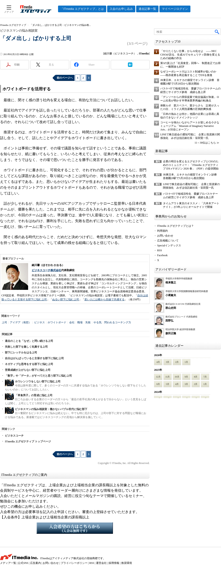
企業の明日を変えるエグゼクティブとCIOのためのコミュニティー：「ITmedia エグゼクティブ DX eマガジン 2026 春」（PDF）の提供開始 (191, 165)
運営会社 (101, 563)
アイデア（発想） (20, 322)
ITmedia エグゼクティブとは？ (175, 225)
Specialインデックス (169, 245)
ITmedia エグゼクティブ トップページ (28, 441)
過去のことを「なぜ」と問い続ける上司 (29, 340)
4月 (158, 362)
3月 (167, 362)
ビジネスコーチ (14, 435)
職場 (80, 322)
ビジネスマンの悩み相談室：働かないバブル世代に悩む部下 (51, 409)
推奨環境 (126, 563)
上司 (4, 322)
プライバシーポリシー (74, 563)
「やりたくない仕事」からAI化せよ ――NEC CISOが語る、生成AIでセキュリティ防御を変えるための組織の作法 (190, 54)
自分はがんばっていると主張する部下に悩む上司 (34, 358)
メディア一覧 (8, 563)
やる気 (98, 322)
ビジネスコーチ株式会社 (46, 270)
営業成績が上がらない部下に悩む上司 (27, 369)
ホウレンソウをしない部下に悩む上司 (37, 381)
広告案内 (35, 563)
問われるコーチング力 (117, 322)
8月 (195, 376)
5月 (167, 384)
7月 (205, 376)
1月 (186, 362)
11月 (167, 376)
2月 (177, 362)
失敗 (88, 322)
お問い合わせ (165, 235)
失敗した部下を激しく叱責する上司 (26, 346)
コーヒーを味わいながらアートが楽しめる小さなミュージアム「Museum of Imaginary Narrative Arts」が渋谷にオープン (189, 126)
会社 (72, 322)
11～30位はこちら (205, 142)
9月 (186, 376)
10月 (177, 376)
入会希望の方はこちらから (75, 528)
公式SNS (23, 563)
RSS (159, 250)
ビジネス (39, 322)
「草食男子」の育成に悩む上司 (33, 395)
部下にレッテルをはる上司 (21, 352)
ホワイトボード (57, 322)
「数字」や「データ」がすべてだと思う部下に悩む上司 (38, 375)
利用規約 (162, 230)
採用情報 (113, 563)
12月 (158, 376)
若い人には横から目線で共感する (104, 299)
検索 (217, 32)
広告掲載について (168, 240)
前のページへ (65, 77)
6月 (158, 384)
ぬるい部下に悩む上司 (65, 299)
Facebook (162, 255)
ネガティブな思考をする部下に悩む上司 (29, 364)
